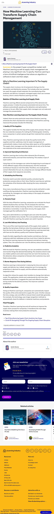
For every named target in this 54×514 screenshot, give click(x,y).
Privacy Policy (18, 509)
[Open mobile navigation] (2, 2)
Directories (7, 475)
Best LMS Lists (7, 480)
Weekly (35, 388)
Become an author (9, 493)
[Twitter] (32, 451)
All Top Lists (7, 477)
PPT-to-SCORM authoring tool (12, 485)
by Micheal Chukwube (38, 438)
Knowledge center (33, 462)
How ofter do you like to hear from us (38, 386)
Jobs (5, 472)
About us (30, 460)
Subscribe (6, 397)
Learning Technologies (14, 7)
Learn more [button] (47, 391)
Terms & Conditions (8, 509)
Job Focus (5, 386)
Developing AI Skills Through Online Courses (37, 430)
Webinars (6, 465)
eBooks (6, 462)
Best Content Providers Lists (11, 482)
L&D (8, 388)
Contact (30, 465)
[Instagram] (49, 451)
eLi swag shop (32, 467)
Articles (6, 460)
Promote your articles (33, 498)
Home (4, 7)
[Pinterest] (45, 451)
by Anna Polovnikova (14, 438)
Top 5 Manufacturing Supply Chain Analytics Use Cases (23, 318)
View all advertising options (37, 501)
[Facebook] (27, 451)
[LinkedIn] (36, 451)
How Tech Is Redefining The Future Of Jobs (15, 430)
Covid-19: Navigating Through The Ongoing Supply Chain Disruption (27, 320)
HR (4, 388)
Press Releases (8, 467)
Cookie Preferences (29, 509)
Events (6, 470)
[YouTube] (40, 451)
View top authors (8, 496)
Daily (30, 388)
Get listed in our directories (35, 493)
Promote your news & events (35, 496)
